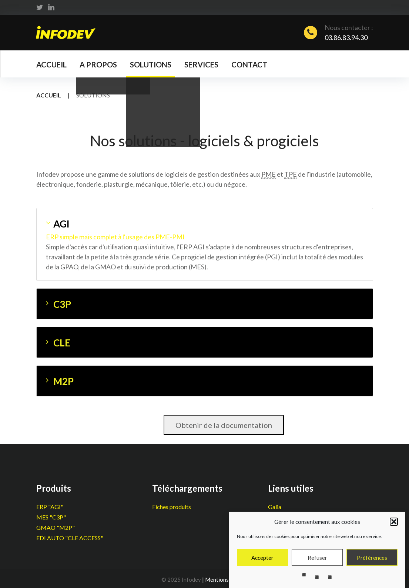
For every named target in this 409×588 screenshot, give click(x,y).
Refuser (317, 562)
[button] (394, 526)
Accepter (262, 562)
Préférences (372, 562)
